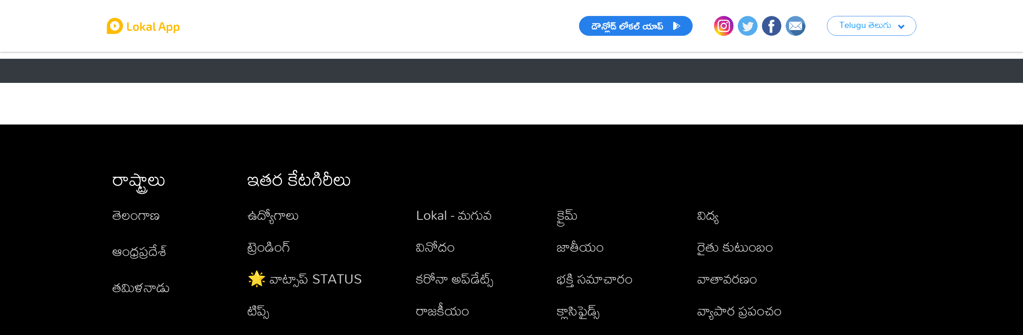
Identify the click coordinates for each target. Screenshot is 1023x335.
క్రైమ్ (567, 214)
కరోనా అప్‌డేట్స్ (454, 278)
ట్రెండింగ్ (269, 246)
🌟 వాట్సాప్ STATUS (304, 278)
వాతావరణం (727, 278)
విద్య (708, 214)
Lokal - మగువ (454, 214)
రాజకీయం (442, 310)
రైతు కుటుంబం (735, 246)
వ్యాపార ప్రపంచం (739, 310)
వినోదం (435, 246)
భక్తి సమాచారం (595, 278)
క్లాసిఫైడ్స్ (578, 310)
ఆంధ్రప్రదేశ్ (139, 251)
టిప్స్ (258, 310)
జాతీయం (580, 246)
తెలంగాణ (136, 214)
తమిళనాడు (141, 287)
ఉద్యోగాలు (273, 214)
